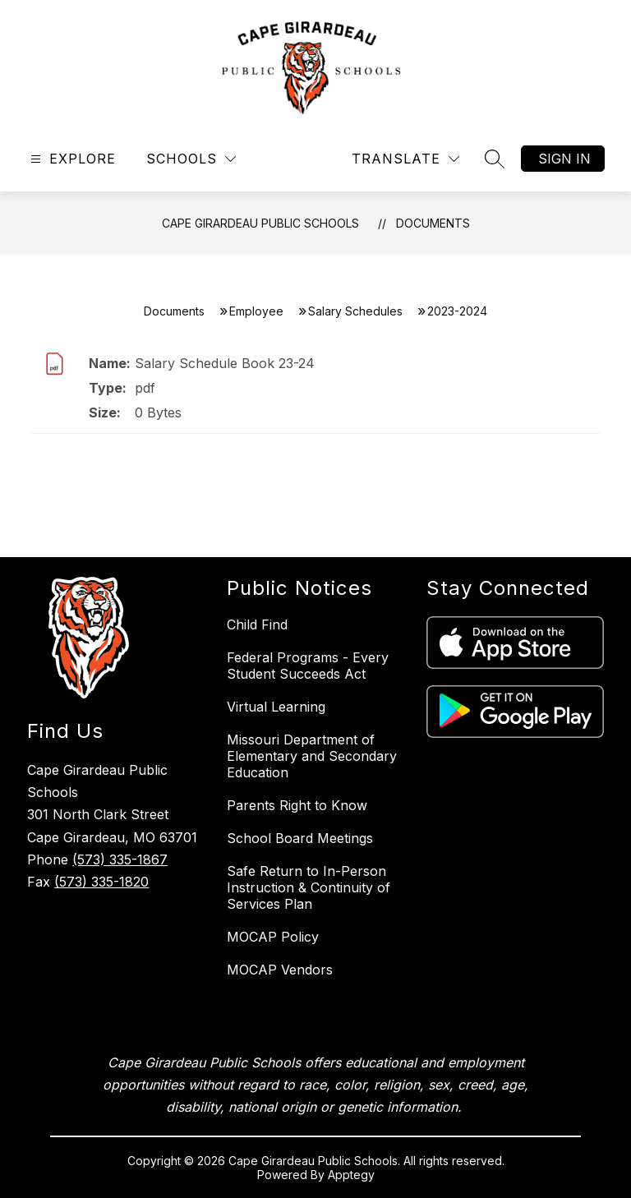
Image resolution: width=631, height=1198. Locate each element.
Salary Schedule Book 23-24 (225, 363)
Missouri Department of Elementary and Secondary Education (312, 756)
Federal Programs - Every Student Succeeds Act (308, 665)
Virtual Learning (276, 706)
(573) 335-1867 (120, 859)
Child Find (257, 624)
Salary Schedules (355, 311)
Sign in (564, 158)
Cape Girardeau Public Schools (260, 223)
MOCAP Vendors (280, 969)
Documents (433, 223)
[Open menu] (71, 159)
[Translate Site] (405, 159)
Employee (256, 311)
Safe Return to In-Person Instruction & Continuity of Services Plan (308, 887)
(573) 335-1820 (101, 881)
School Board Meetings (300, 838)
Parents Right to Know (297, 805)
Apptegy (351, 1175)
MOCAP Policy (273, 936)
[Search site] (494, 158)
